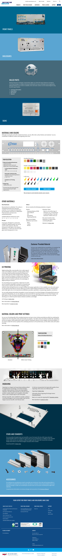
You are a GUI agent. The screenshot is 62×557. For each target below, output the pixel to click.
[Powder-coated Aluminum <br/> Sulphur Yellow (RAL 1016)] (25, 168)
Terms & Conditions (41, 555)
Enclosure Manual (44, 489)
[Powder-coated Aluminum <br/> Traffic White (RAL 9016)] (34, 171)
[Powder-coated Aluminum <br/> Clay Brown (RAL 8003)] (50, 168)
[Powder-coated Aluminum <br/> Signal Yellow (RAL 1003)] (28, 168)
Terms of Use (54, 553)
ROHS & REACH (47, 189)
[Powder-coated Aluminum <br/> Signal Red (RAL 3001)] (34, 168)
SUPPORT (53, 5)
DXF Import (13, 92)
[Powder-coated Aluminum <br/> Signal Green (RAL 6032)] (47, 168)
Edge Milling (13, 91)
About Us (54, 1)
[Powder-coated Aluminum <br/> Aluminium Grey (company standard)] (25, 171)
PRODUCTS (18, 5)
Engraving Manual (36, 395)
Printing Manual (15, 301)
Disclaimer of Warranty (41, 553)
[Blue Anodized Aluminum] (31, 161)
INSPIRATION (37, 5)
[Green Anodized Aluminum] (34, 161)
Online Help (51, 223)
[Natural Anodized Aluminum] (44, 161)
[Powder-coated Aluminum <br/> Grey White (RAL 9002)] (31, 171)
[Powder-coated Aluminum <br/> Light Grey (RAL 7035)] (28, 171)
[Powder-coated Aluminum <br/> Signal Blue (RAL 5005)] (41, 168)
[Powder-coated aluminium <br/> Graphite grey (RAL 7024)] (56, 168)
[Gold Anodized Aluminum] (25, 161)
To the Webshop (6, 533)
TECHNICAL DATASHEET (31, 189)
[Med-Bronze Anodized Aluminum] (37, 161)
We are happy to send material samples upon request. (36, 193)
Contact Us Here (14, 304)
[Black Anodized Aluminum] (41, 161)
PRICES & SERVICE (45, 5)
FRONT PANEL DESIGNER (27, 5)
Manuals (49, 512)
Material (13, 94)
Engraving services (54, 397)
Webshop (48, 1)
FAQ (48, 508)
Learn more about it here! (37, 258)
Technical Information (16, 89)
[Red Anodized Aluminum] (28, 161)
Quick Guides (50, 514)
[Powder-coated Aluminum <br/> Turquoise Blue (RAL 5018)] (44, 168)
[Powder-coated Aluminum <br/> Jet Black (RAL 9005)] (53, 168)
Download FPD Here (24, 511)
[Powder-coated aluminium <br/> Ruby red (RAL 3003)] (37, 168)
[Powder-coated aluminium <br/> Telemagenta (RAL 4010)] (31, 168)
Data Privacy (54, 555)
